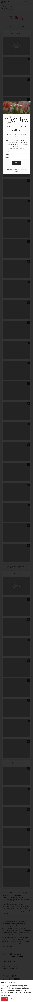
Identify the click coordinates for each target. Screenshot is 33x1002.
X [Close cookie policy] (31, 982)
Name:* (7, 152)
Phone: (7, 157)
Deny (12, 999)
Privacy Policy (7, 995)
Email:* (7, 154)
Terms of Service (23, 169)
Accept (5, 999)
